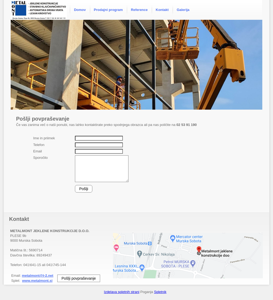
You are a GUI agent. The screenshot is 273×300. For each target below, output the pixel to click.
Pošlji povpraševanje (79, 278)
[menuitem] (80, 10)
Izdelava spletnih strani (121, 292)
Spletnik (160, 292)
